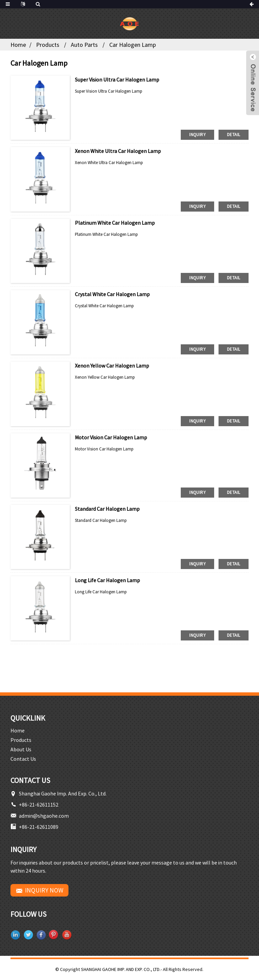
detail (233, 134)
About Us (20, 749)
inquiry (197, 134)
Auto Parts (84, 45)
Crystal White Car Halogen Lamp (112, 294)
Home (18, 45)
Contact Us (23, 758)
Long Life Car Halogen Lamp (107, 580)
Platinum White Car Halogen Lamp (115, 222)
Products (47, 45)
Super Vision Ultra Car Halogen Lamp (117, 79)
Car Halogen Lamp (132, 45)
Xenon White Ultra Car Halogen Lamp (118, 151)
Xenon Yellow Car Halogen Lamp (112, 365)
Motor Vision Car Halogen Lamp (111, 437)
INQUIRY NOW (44, 890)
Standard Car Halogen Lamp (107, 508)
